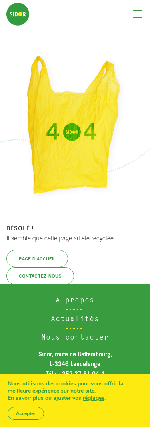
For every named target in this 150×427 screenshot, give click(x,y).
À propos (75, 300)
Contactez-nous (40, 276)
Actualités (75, 319)
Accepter (26, 413)
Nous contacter (75, 338)
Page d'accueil (37, 259)
